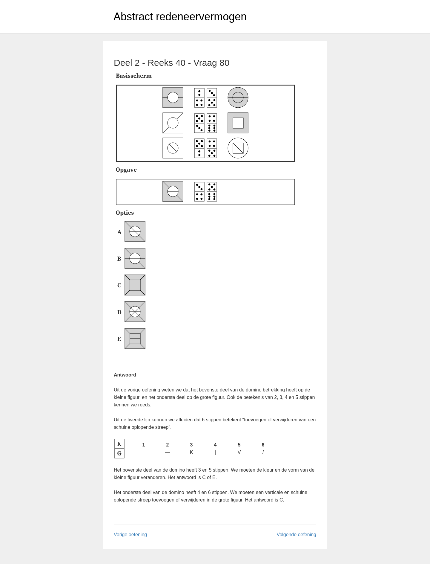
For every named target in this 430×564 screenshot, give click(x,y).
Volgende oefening (296, 534)
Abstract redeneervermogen (180, 16)
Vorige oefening (130, 534)
